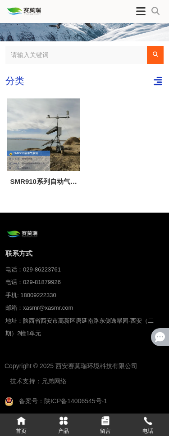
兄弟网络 (54, 381)
